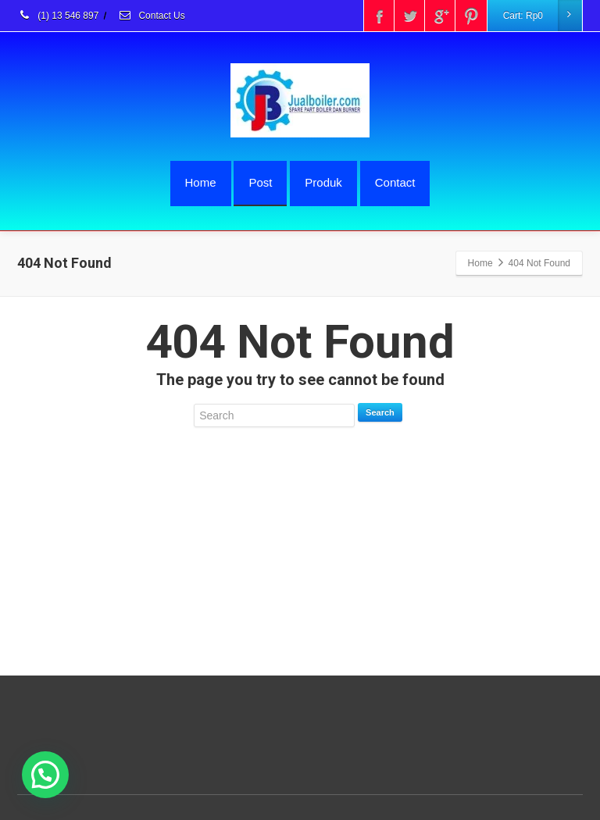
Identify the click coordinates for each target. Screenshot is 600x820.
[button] (45, 774)
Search (380, 412)
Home (200, 182)
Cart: (542, 15)
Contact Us (151, 15)
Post (260, 182)
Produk (323, 182)
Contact (395, 182)
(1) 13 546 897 (57, 15)
